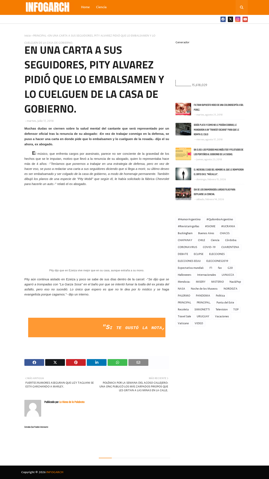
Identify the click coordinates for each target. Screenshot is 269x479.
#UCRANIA (228, 226)
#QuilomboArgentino (219, 219)
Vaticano (183, 323)
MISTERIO (217, 282)
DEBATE (183, 254)
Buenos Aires (206, 233)
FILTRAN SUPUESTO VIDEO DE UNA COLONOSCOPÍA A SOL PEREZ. (219, 107)
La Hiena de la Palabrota (71, 402)
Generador (182, 42)
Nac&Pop (235, 282)
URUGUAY (203, 316)
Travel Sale (184, 316)
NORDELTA (230, 289)
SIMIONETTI (202, 309)
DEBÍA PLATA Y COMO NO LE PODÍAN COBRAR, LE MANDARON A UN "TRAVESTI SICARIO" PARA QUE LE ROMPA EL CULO (216, 130)
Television (222, 309)
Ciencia (215, 240)
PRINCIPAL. (204, 302)
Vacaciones (222, 316)
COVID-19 (209, 247)
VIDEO (199, 323)
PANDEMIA (203, 296)
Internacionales (206, 275)
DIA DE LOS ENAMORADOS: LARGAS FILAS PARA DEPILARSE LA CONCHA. (214, 192)
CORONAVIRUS (187, 247)
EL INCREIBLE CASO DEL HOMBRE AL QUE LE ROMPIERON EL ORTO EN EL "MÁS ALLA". (219, 172)
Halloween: (184, 275)
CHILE (201, 240)
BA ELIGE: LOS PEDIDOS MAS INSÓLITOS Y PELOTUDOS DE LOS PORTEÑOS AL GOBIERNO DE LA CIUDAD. (218, 152)
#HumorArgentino (189, 219)
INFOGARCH (54, 472)
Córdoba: (231, 240)
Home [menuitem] (85, 7)
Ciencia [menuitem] (101, 7)
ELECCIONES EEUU (189, 261)
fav (220, 268)
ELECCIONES (217, 254)
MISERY (201, 282)
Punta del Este (225, 302)
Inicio (27, 36)
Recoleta (183, 309)
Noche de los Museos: (204, 289)
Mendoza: (184, 282)
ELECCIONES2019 (217, 261)
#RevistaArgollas (188, 226)
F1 (211, 268)
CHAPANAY (185, 240)
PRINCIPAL (39, 36)
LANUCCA (228, 275)
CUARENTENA (230, 247)
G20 (230, 268)
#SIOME (210, 226)
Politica (220, 296)
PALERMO (184, 296)
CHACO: (225, 233)
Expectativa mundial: (191, 268)
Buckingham (185, 233)
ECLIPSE (198, 254)
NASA (181, 289)
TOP (236, 309)
